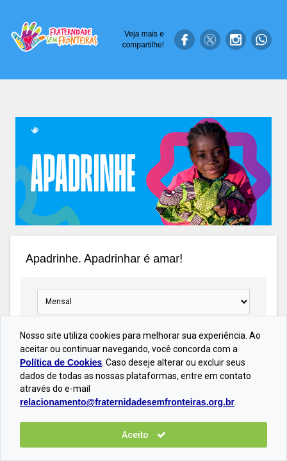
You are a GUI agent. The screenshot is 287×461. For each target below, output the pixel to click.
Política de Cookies (61, 362)
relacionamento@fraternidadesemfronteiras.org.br (127, 402)
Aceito (144, 435)
